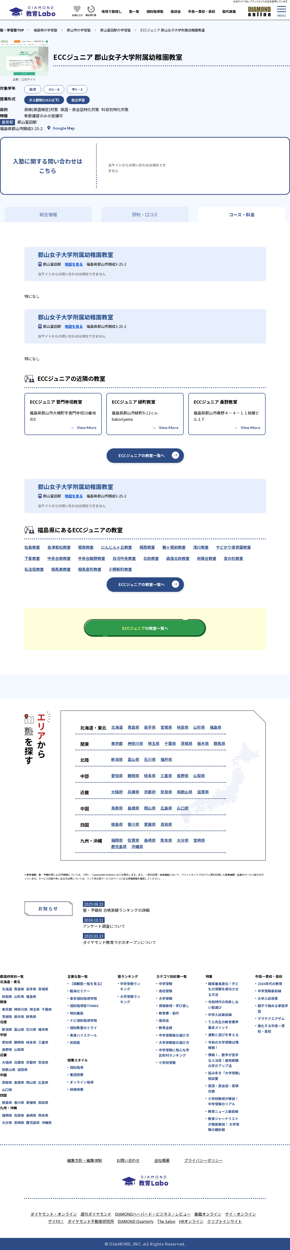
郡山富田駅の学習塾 (115, 30)
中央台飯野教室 (91, 558)
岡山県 (150, 808)
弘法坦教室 (34, 569)
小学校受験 (167, 1062)
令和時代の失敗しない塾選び (223, 1004)
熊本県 (166, 840)
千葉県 (170, 743)
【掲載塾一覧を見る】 (86, 983)
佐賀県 (133, 840)
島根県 (133, 808)
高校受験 (165, 990)
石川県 (150, 759)
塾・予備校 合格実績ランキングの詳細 (116, 910)
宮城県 (166, 727)
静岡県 (133, 775)
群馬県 (219, 743)
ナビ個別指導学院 (83, 1020)
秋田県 (182, 727)
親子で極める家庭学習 (273, 1008)
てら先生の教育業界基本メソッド (223, 1024)
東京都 (117, 743)
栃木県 (203, 743)
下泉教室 (32, 558)
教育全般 (165, 1027)
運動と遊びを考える (223, 1034)
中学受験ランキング (130, 986)
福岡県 (117, 840)
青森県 (133, 727)
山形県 (199, 727)
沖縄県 (137, 846)
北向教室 (151, 558)
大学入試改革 (268, 998)
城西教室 (147, 547)
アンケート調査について (104, 926)
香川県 (133, 824)
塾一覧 (134, 11)
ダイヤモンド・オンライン (53, 1214)
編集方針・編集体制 (84, 1160)
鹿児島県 (119, 846)
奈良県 (166, 792)
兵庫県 (133, 792)
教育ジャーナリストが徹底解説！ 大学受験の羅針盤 (223, 1124)
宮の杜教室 (233, 558)
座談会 (176, 11)
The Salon (166, 1221)
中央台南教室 (59, 558)
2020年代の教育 (270, 983)
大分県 (182, 840)
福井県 (166, 759)
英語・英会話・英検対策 (223, 1088)
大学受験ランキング (130, 999)
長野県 (182, 775)
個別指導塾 (154, 11)
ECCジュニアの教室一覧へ (142, 455)
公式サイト (28, 79)
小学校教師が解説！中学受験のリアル (223, 1101)
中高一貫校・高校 (201, 11)
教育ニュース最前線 (223, 1111)
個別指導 (76, 1067)
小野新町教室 (120, 569)
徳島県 (117, 824)
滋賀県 (203, 792)
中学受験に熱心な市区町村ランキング (174, 1052)
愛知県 (117, 775)
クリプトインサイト (224, 1221)
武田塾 (75, 1042)
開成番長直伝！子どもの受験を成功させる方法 (223, 989)
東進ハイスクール (83, 1035)
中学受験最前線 (269, 990)
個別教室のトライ (83, 1027)
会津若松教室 (59, 547)
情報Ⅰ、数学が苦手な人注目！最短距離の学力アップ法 (223, 1060)
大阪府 (117, 792)
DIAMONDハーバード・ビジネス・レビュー (153, 1214)
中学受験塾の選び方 (174, 1035)
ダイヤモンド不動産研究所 (91, 1221)
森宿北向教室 (177, 558)
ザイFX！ (56, 1221)
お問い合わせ (128, 1160)
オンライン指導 (82, 1082)
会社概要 (162, 1160)
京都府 (150, 792)
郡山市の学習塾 (79, 30)
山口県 (182, 808)
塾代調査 (229, 11)
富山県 (133, 759)
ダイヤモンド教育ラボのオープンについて (119, 942)
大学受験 (165, 998)
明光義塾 (76, 1013)
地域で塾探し (112, 11)
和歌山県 (184, 792)
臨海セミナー (80, 990)
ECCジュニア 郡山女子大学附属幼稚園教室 (172, 30)
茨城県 (186, 743)
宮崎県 (199, 840)
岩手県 (150, 727)
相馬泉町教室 (89, 569)
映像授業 (76, 1089)
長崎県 (150, 840)
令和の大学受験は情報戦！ (223, 1045)
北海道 (117, 727)
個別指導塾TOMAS (84, 1005)
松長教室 (32, 547)
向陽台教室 (206, 558)
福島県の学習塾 (45, 30)
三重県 (166, 775)
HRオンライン (191, 1221)
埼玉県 (154, 743)
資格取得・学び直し (174, 1005)
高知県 (166, 824)
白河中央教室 (124, 558)
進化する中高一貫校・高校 (271, 1028)
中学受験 (165, 983)
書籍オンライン (207, 1214)
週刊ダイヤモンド (95, 1214)
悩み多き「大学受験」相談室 (224, 1075)
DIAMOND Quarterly (135, 1221)
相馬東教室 (61, 569)
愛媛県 (150, 824)
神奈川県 (135, 743)
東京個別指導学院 (83, 998)
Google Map (64, 128)
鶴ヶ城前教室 (174, 547)
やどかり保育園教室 (233, 547)
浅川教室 (201, 547)
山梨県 (199, 775)
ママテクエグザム (271, 1018)
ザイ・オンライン (240, 1214)
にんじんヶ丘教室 (116, 547)
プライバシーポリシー (203, 1160)
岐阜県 (150, 775)
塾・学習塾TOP (12, 30)
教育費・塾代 (169, 1013)
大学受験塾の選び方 (174, 1042)
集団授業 (76, 1074)
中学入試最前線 (220, 1014)
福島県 (215, 727)
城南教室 (86, 547)
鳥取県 (117, 808)
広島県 (166, 808)
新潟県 (117, 759)
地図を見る (74, 264)
